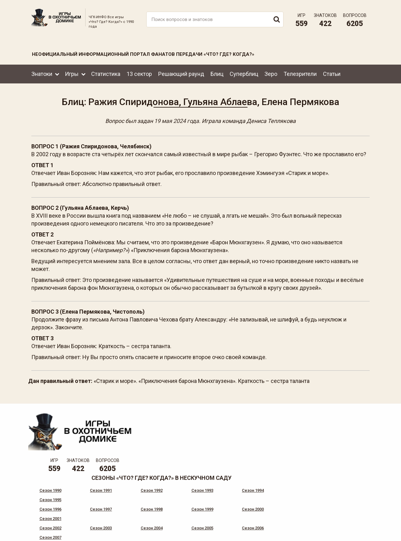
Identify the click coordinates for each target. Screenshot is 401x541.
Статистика (105, 71)
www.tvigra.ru (246, 510)
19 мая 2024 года (176, 119)
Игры (72, 71)
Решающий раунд (181, 71)
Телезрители (300, 71)
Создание (347, 531)
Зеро (270, 71)
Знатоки (41, 71)
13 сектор (139, 71)
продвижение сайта (355, 534)
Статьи (332, 71)
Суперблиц (244, 71)
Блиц (217, 71)
